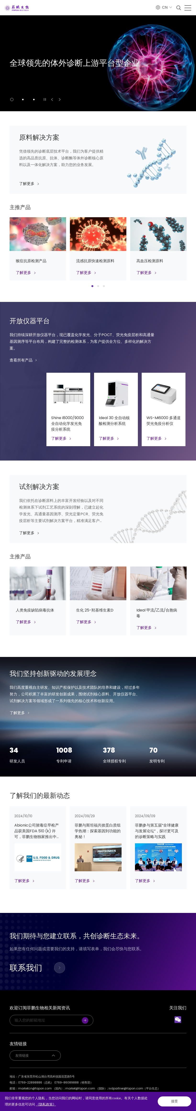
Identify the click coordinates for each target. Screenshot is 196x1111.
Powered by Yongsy (125, 1100)
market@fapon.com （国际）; (87, 1088)
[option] (98, 63)
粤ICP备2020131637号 (84, 1100)
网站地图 (49, 1094)
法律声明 (32, 1094)
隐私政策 (15, 1094)
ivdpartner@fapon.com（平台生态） (134, 1088)
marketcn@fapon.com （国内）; (41, 1088)
